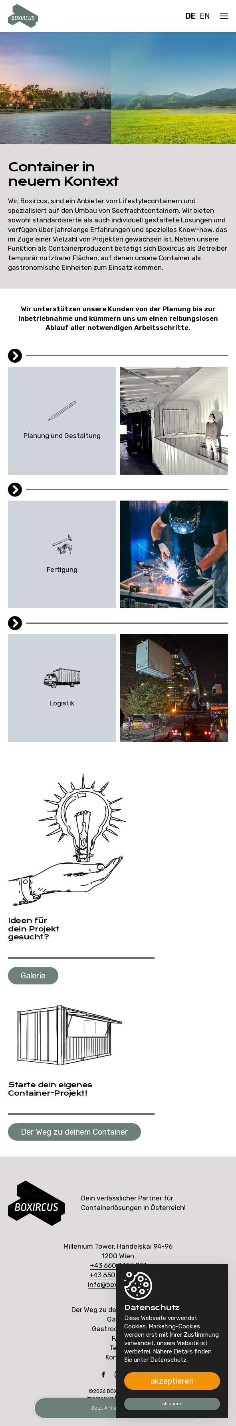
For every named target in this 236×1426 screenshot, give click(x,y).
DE (190, 16)
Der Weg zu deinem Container (74, 1132)
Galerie (33, 975)
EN (205, 16)
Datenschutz (168, 1359)
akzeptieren (172, 1381)
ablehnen (172, 1403)
